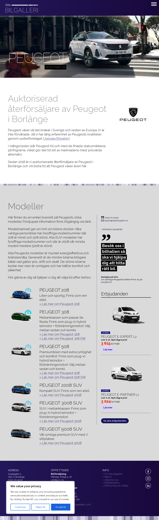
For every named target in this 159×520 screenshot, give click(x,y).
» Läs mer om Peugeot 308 (59, 334)
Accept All (60, 507)
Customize (20, 507)
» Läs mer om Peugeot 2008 (60, 395)
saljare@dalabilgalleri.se (116, 220)
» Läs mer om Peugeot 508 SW (62, 377)
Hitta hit (107, 477)
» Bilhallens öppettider (112, 229)
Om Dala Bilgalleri (113, 474)
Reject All (40, 507)
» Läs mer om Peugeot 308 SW (62, 338)
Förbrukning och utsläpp (116, 485)
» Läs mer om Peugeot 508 (59, 373)
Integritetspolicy (112, 482)
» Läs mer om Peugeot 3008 (60, 421)
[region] (40, 497)
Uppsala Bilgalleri (56, 138)
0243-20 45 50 (15, 479)
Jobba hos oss (111, 479)
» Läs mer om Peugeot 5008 (60, 443)
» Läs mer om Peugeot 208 (59, 304)
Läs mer (107, 349)
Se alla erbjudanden (114, 421)
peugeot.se (106, 282)
